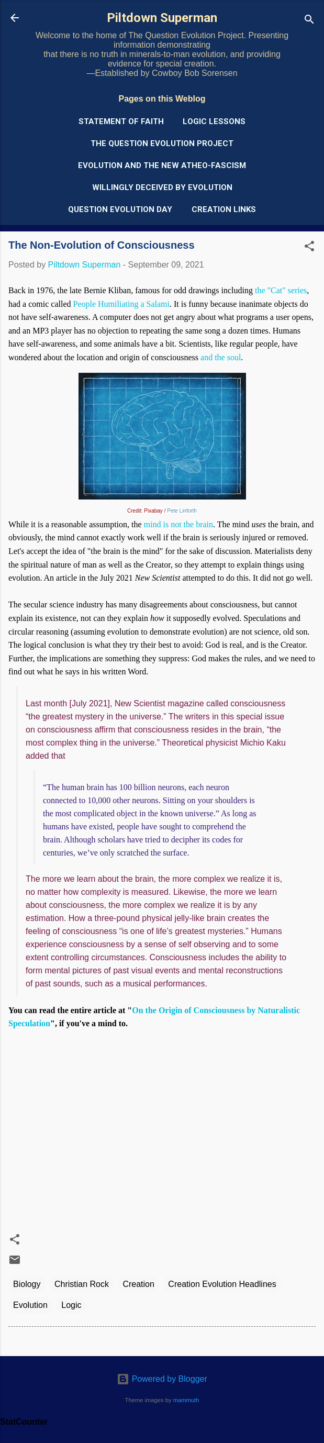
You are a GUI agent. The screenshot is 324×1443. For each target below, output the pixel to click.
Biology (26, 1284)
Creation (138, 1284)
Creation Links (224, 209)
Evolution (30, 1305)
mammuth (186, 1400)
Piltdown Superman (162, 17)
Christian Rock (81, 1284)
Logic (71, 1305)
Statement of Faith (121, 121)
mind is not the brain (178, 524)
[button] (309, 248)
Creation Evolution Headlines (222, 1284)
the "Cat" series (281, 290)
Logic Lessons (214, 121)
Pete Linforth (182, 511)
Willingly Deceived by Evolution (162, 187)
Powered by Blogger (162, 1378)
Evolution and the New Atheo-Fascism (162, 165)
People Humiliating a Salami (121, 303)
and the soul (220, 357)
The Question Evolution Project (162, 143)
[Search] (309, 21)
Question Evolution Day (120, 209)
